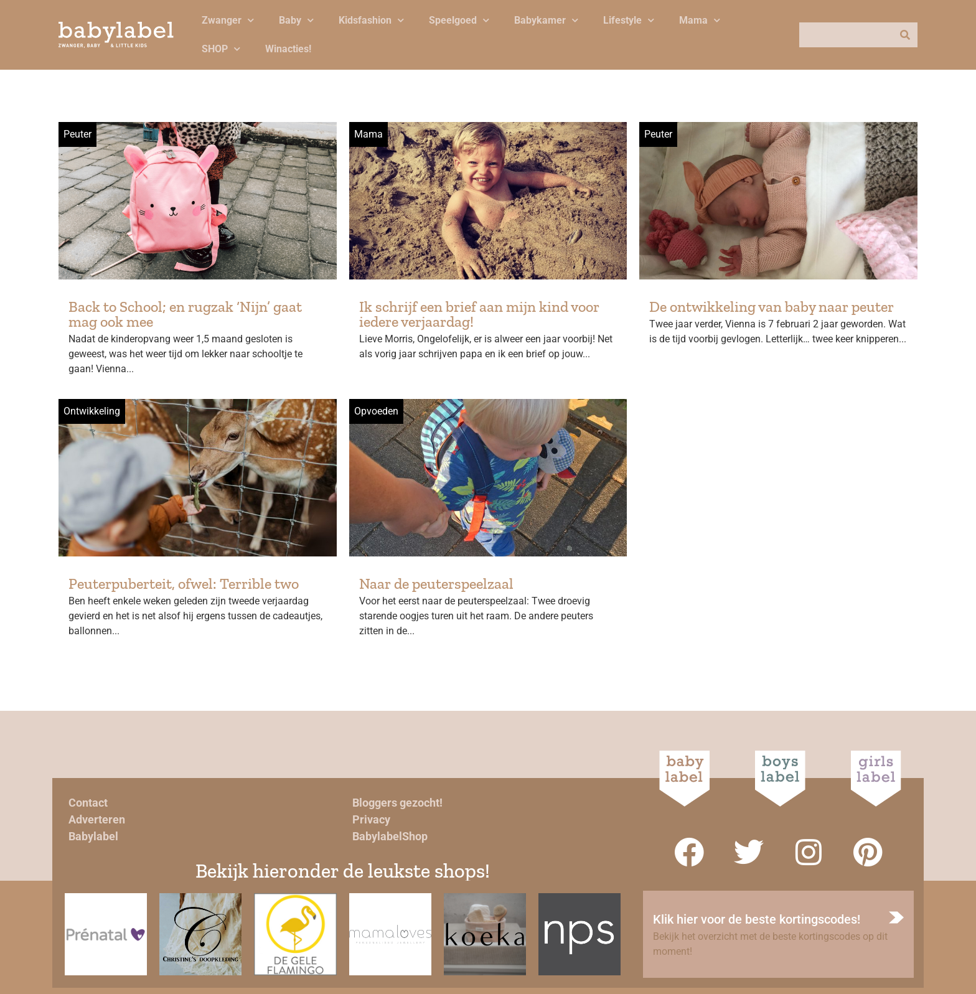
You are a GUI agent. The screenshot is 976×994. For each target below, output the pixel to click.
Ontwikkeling (91, 411)
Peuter (77, 134)
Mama (699, 20)
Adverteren (96, 819)
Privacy (371, 819)
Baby (296, 20)
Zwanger (228, 20)
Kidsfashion (371, 20)
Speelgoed (459, 20)
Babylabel (93, 836)
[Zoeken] (905, 34)
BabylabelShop (390, 836)
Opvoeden (376, 411)
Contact (88, 802)
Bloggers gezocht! (397, 802)
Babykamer (546, 20)
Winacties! (288, 49)
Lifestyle (628, 20)
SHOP (221, 49)
